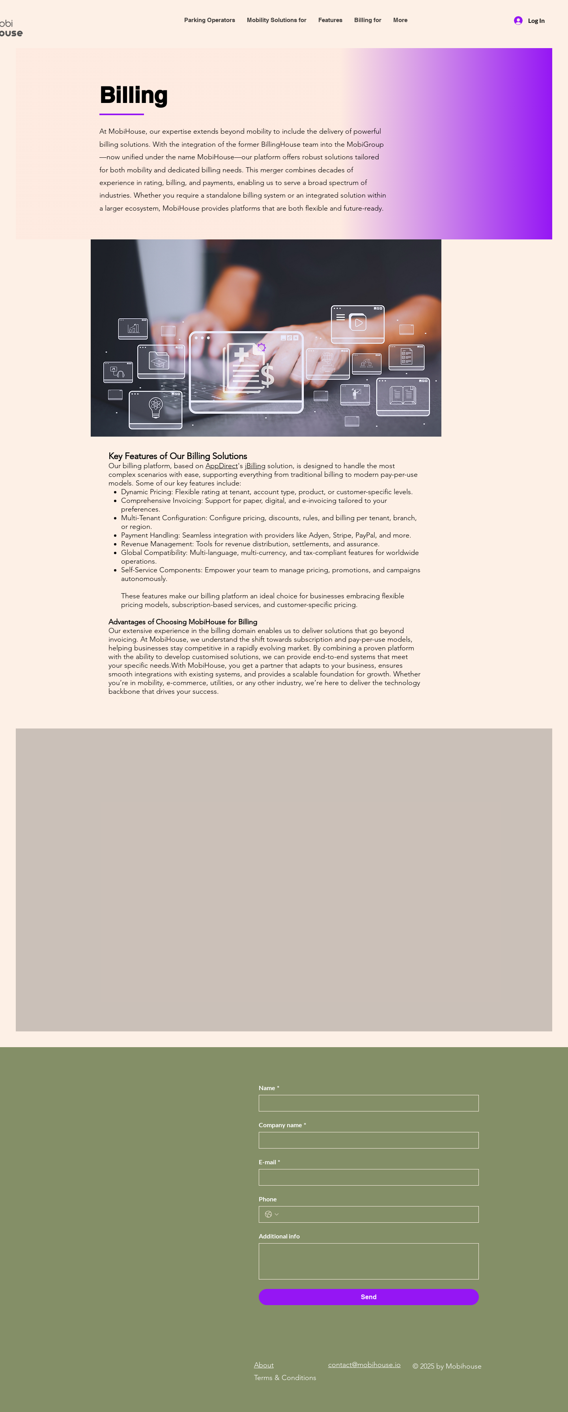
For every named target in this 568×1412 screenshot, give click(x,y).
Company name (282, 1125)
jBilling (255, 465)
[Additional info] (368, 1261)
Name (269, 1088)
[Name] (366, 1103)
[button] (330, 20)
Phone (268, 1199)
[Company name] (366, 1140)
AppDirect (222, 465)
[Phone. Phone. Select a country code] (272, 1214)
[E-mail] (366, 1177)
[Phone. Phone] (377, 1214)
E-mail (269, 1162)
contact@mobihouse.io (364, 1364)
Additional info (279, 1236)
